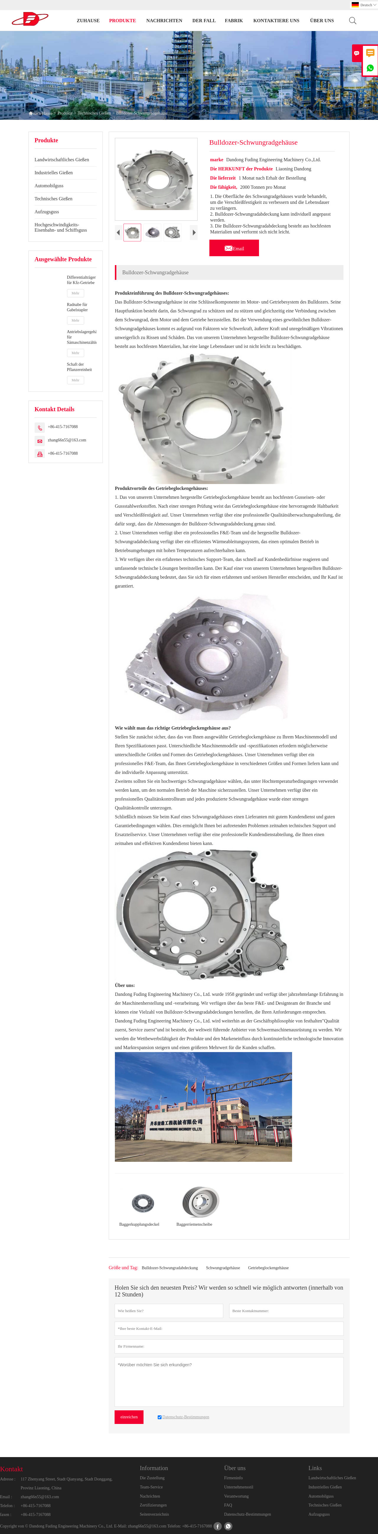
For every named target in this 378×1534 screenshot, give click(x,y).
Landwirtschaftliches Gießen (62, 159)
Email (234, 247)
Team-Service (151, 1487)
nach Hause (40, 113)
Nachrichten (164, 20)
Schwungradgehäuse (223, 1268)
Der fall (204, 20)
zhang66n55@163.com (67, 440)
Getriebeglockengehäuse (268, 1268)
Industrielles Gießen (54, 172)
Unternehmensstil (238, 1487)
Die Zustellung (152, 1478)
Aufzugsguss (47, 211)
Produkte (122, 20)
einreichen (129, 1417)
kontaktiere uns (276, 20)
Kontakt (11, 1469)
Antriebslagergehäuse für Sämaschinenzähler (82, 337)
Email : (6, 1497)
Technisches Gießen (94, 113)
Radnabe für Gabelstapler (77, 307)
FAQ (228, 1505)
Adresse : (8, 1479)
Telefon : (7, 1506)
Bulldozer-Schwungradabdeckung (170, 1268)
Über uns (322, 20)
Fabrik (234, 20)
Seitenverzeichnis (154, 1514)
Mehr (75, 293)
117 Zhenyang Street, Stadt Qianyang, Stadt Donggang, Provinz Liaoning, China (67, 1483)
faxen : (5, 1514)
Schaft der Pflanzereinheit (79, 367)
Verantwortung (236, 1496)
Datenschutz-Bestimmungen (247, 1514)
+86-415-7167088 (63, 427)
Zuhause (88, 20)
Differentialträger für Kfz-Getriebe (81, 280)
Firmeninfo (233, 1478)
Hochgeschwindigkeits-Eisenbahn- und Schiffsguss (61, 227)
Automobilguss (49, 185)
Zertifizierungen (153, 1505)
